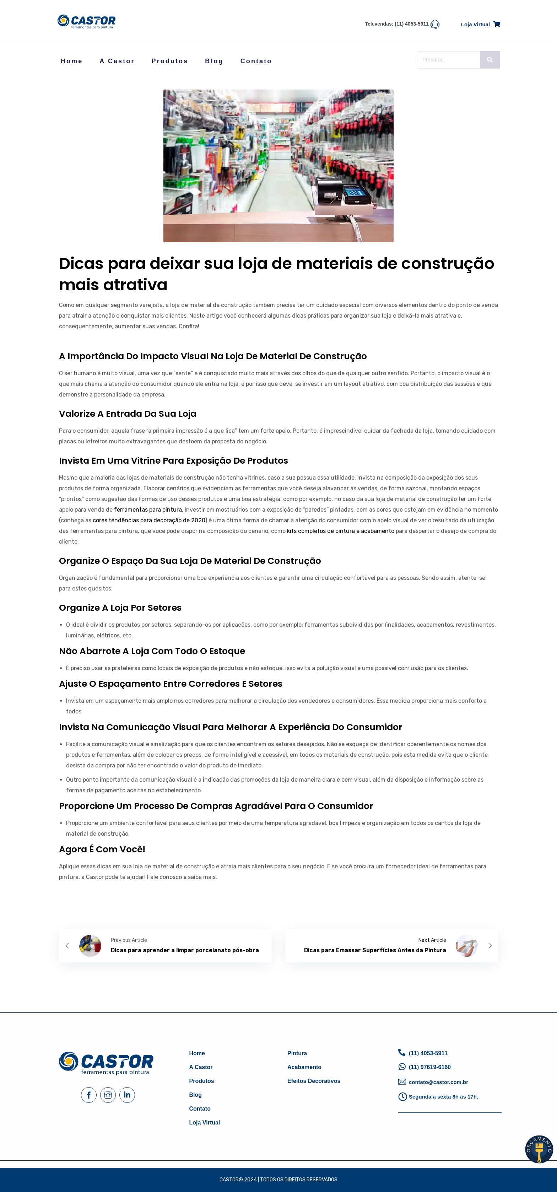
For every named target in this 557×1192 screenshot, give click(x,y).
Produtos (170, 61)
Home (72, 61)
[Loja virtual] (496, 23)
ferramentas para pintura (148, 509)
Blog (214, 61)
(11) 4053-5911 (428, 1053)
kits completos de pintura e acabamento (340, 531)
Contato (256, 61)
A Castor (117, 61)
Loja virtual (475, 24)
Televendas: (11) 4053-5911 (397, 24)
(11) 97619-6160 (430, 1067)
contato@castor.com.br (438, 1082)
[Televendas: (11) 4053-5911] (435, 23)
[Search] (448, 60)
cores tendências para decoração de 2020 (149, 520)
